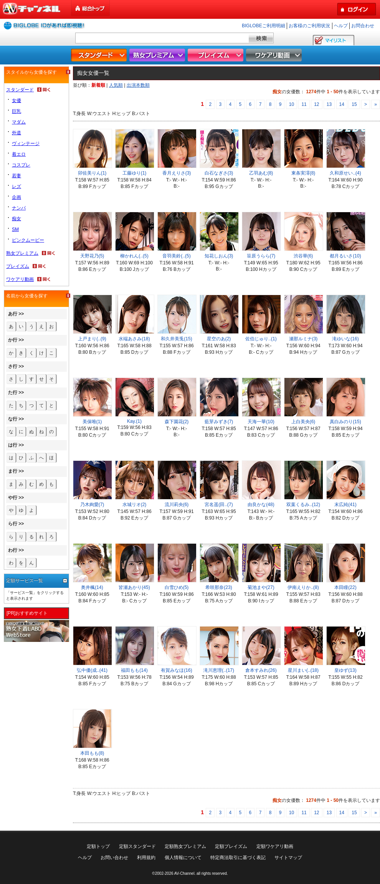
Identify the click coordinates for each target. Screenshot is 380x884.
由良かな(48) (261, 504)
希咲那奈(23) (218, 587)
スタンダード (100, 55)
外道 (16, 132)
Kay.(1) (134, 421)
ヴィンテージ (26, 143)
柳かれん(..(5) (134, 256)
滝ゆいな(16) (345, 338)
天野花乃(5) (92, 256)
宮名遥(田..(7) (219, 504)
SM (15, 229)
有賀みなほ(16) (176, 670)
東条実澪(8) (303, 173)
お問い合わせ (114, 857)
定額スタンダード (137, 846)
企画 (16, 197)
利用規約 (146, 857)
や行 (12, 497)
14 (341, 104)
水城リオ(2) (134, 504)
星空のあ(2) (219, 338)
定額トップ (98, 846)
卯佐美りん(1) (92, 173)
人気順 (116, 85)
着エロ (19, 154)
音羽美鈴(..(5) (176, 256)
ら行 (12, 523)
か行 (12, 340)
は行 (12, 445)
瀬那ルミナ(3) (303, 338)
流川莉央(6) (177, 504)
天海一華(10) (261, 421)
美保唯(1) (92, 421)
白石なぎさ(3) (219, 173)
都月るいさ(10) (345, 256)
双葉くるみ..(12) (303, 504)
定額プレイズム (231, 846)
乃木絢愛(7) (92, 504)
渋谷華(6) (303, 256)
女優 (16, 100)
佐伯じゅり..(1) (260, 338)
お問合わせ (362, 25)
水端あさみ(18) (134, 338)
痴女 (16, 218)
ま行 (12, 471)
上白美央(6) (303, 421)
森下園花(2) (177, 421)
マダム (19, 122)
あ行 (12, 314)
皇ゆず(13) (345, 670)
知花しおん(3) (219, 256)
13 (329, 104)
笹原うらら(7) (261, 256)
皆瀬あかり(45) (134, 587)
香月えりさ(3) (176, 173)
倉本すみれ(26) (260, 670)
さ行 (12, 366)
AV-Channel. (184, 873)
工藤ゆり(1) (134, 173)
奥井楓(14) (92, 587)
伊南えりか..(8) (303, 587)
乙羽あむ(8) (261, 173)
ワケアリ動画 (275, 55)
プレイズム (216, 55)
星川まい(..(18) (303, 670)
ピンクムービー (28, 240)
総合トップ (91, 8)
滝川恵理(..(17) (218, 670)
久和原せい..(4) (345, 173)
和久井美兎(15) (176, 338)
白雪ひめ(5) (177, 587)
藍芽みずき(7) (219, 421)
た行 (12, 392)
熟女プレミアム (158, 55)
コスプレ (21, 165)
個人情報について (183, 857)
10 (291, 104)
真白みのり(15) (345, 421)
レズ (16, 186)
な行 (12, 419)
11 (303, 104)
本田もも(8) (92, 753)
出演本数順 (138, 85)
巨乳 (16, 111)
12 (316, 104)
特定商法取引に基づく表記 (238, 857)
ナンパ (19, 208)
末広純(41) (345, 504)
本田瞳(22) (345, 587)
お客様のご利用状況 (309, 25)
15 (354, 104)
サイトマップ (288, 857)
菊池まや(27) (261, 587)
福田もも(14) (134, 670)
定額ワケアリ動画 (274, 846)
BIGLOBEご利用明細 (263, 25)
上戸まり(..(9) (92, 338)
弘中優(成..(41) (92, 670)
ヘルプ (341, 25)
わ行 (12, 550)
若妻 (16, 175)
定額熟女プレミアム (185, 846)
